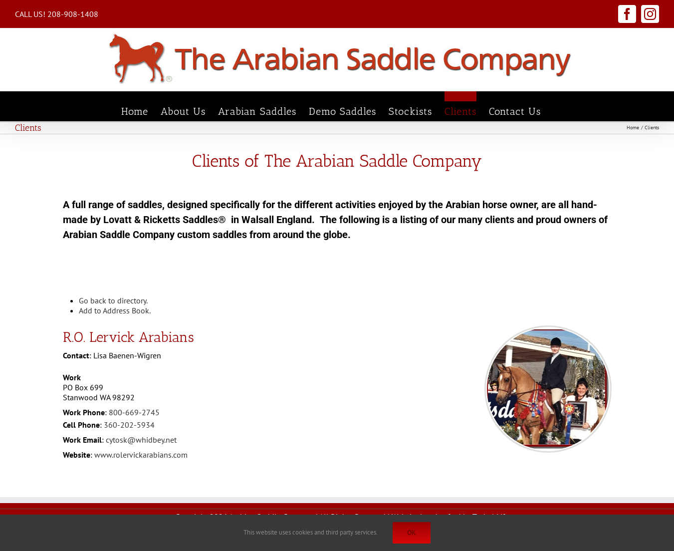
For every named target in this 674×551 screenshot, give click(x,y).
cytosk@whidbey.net (141, 440)
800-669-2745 (134, 412)
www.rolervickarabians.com (141, 455)
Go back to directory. (113, 300)
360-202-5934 (129, 425)
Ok (411, 532)
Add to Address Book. (115, 310)
